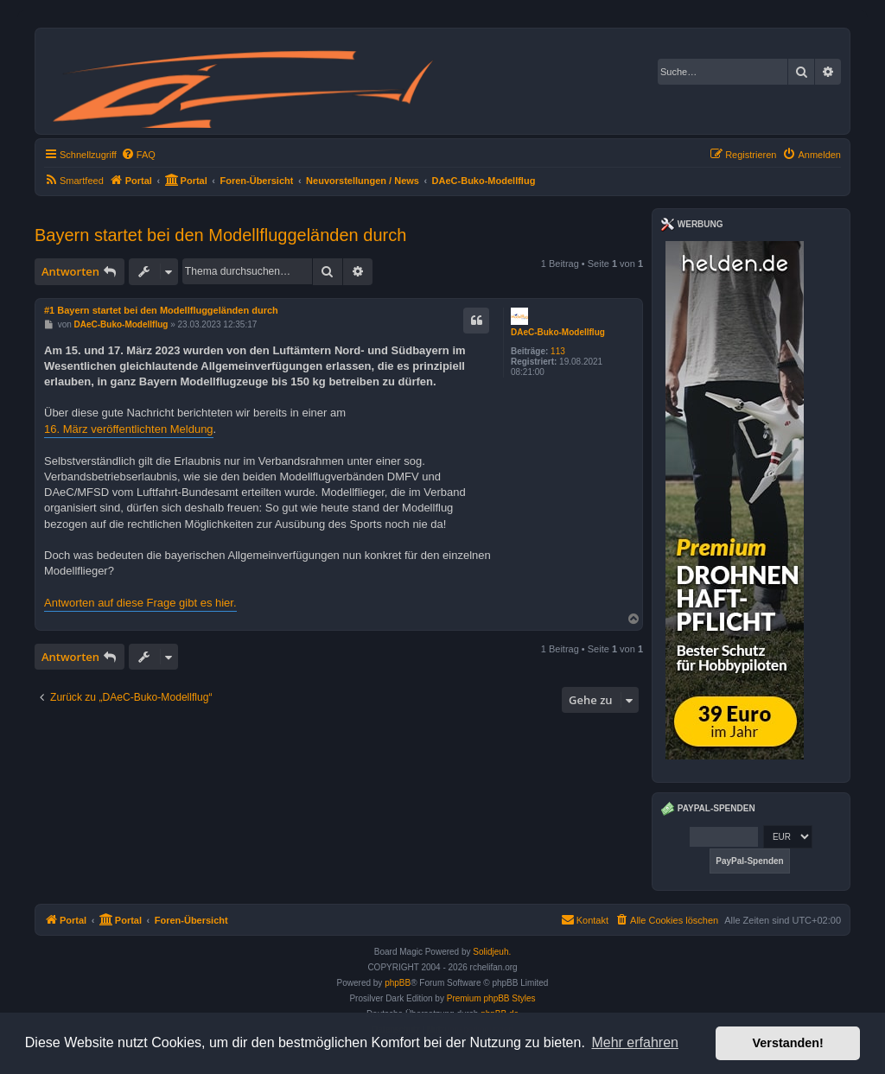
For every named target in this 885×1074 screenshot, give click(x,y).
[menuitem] (138, 154)
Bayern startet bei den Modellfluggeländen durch (220, 235)
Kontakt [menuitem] (584, 919)
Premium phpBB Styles (491, 998)
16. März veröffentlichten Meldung (128, 429)
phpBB (398, 983)
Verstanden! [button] (788, 1043)
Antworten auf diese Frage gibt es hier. (140, 602)
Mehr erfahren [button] (634, 1042)
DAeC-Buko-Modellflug (558, 332)
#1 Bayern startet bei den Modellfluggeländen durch (161, 310)
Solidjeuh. (492, 951)
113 (558, 351)
